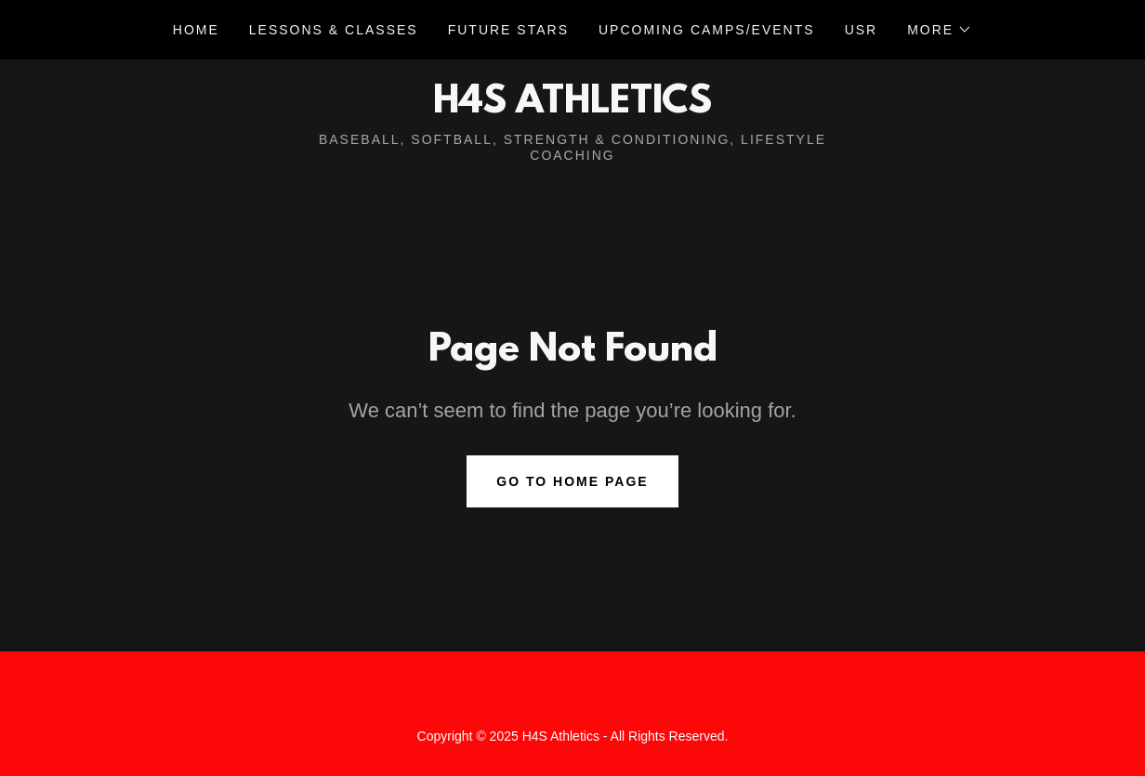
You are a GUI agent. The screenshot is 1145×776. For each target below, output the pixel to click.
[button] (939, 30)
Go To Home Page (572, 481)
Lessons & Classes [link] (333, 29)
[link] (572, 107)
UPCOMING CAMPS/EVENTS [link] (707, 29)
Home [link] (196, 29)
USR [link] (861, 29)
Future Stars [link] (508, 29)
